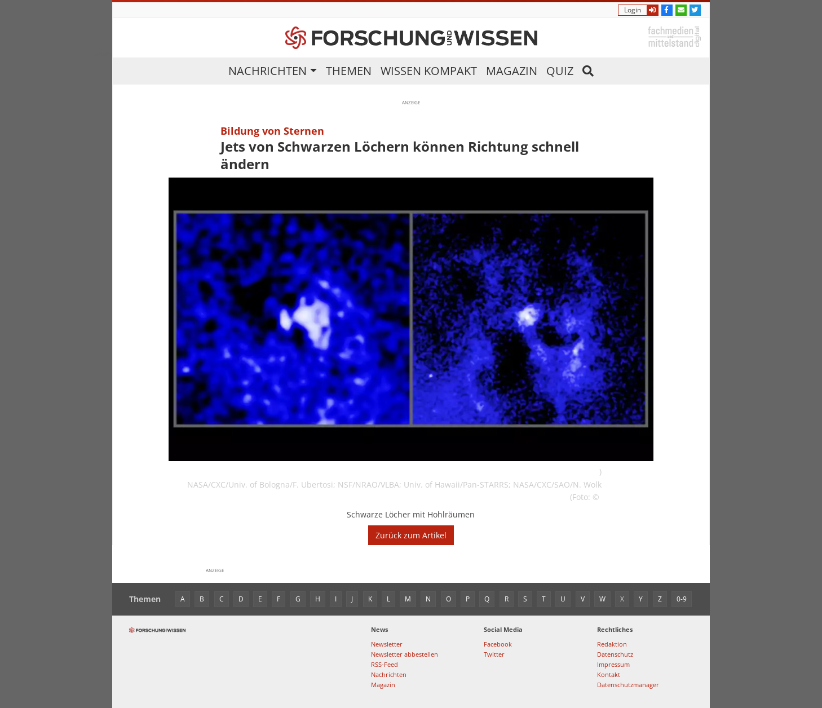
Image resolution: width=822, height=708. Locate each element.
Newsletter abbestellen (404, 654)
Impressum (613, 664)
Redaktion (612, 644)
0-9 (682, 599)
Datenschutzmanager (628, 684)
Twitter (494, 654)
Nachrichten (267, 70)
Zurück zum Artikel (411, 535)
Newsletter (387, 644)
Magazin (511, 70)
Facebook (498, 644)
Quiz (559, 70)
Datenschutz (615, 654)
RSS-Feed (384, 664)
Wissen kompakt (429, 70)
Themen (349, 70)
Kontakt (608, 674)
